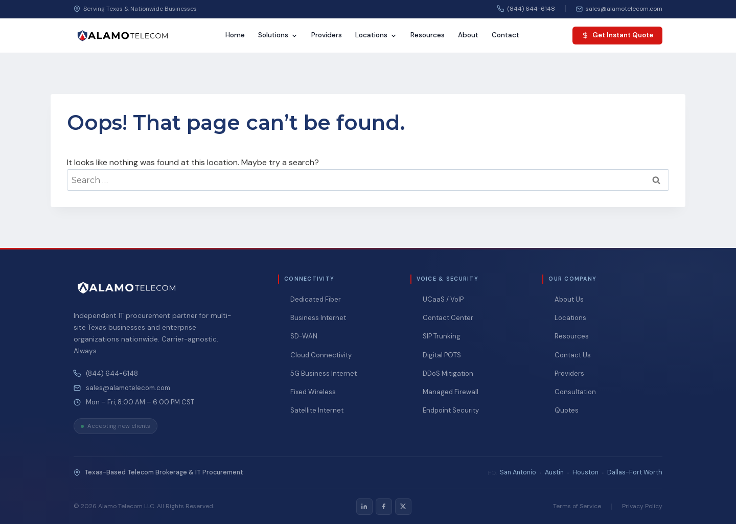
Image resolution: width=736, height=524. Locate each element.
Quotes (567, 410)
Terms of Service (577, 506)
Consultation (575, 392)
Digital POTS (442, 355)
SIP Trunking (442, 336)
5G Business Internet (323, 373)
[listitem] (364, 506)
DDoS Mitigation (448, 373)
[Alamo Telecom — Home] (123, 36)
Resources (427, 35)
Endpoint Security (451, 410)
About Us (569, 299)
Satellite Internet (316, 410)
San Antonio (518, 472)
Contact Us (573, 355)
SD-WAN (303, 336)
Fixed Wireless (313, 392)
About (468, 35)
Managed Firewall (450, 392)
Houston (585, 472)
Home (235, 35)
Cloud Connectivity (321, 355)
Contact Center (448, 317)
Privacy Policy (642, 506)
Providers (326, 35)
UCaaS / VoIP (443, 299)
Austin (554, 472)
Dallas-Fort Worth (634, 472)
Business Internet (318, 317)
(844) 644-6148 (112, 374)
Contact (505, 35)
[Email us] (619, 9)
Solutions (278, 35)
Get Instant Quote (617, 35)
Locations (376, 35)
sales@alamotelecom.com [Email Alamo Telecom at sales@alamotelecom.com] (128, 388)
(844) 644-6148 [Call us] (526, 9)
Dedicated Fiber (315, 299)
